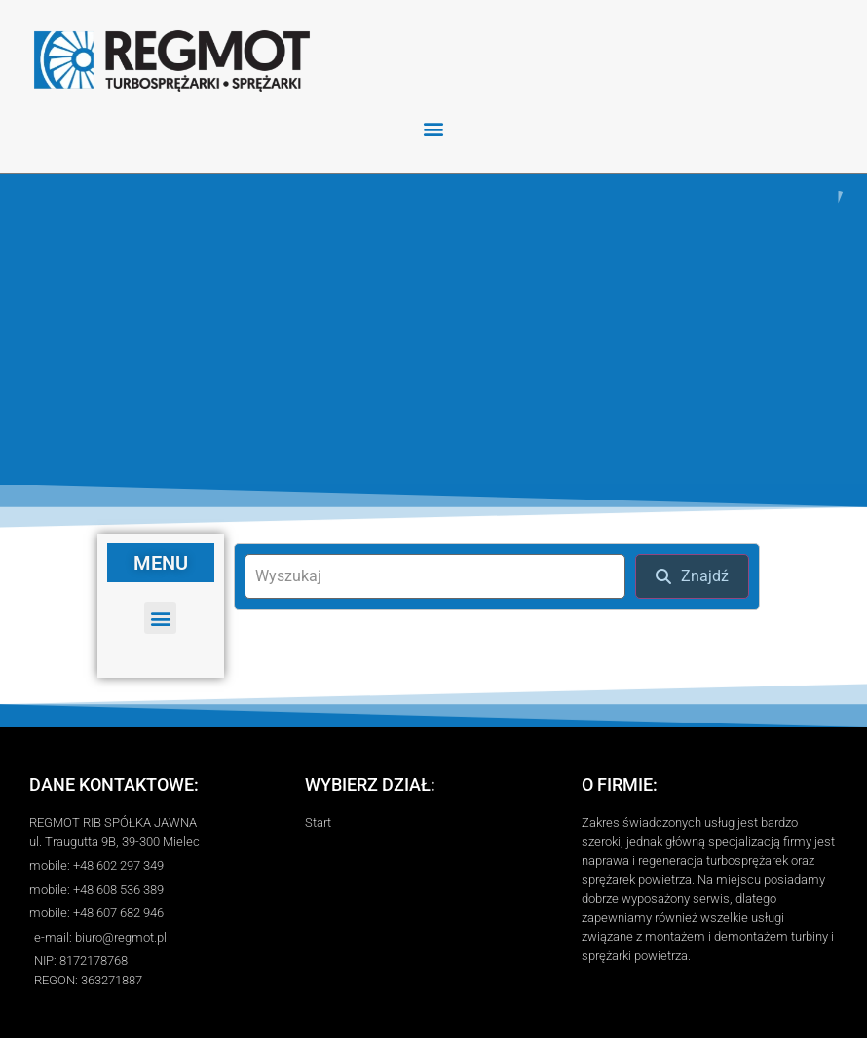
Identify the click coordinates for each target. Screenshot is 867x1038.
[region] (433, 329)
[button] (434, 128)
